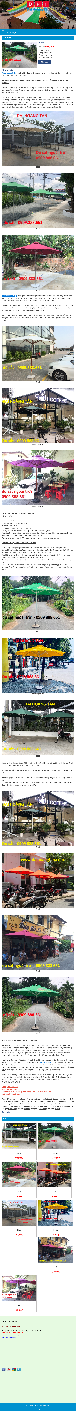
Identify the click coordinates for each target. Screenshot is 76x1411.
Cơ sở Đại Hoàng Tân (46, 1062)
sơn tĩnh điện (11, 73)
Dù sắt (4, 73)
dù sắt (55, 1267)
